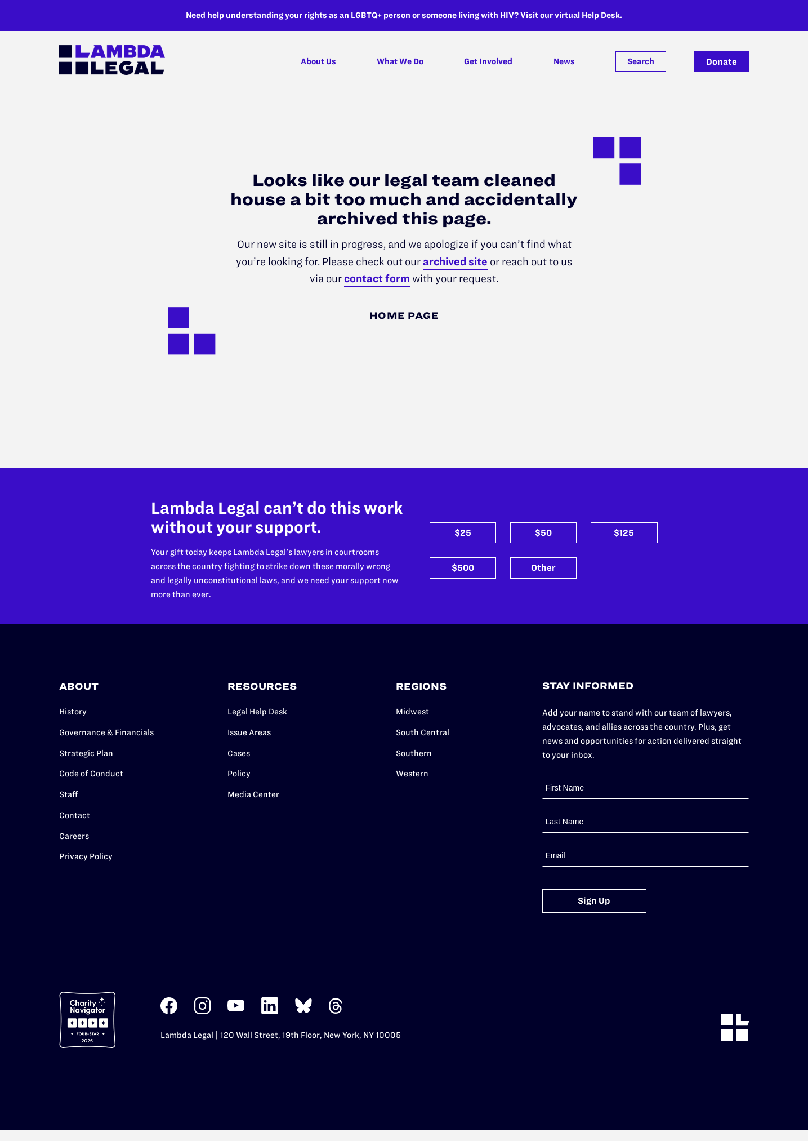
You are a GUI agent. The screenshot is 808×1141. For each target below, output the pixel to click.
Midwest (412, 711)
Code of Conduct (91, 773)
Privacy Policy (86, 856)
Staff (68, 794)
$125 (624, 533)
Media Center (253, 794)
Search (640, 61)
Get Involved (488, 61)
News (564, 61)
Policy (239, 773)
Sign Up (594, 900)
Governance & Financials (106, 732)
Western (412, 773)
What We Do (400, 61)
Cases (238, 753)
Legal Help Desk (257, 711)
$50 (543, 533)
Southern (414, 753)
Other (543, 567)
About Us (318, 61)
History (73, 711)
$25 (462, 533)
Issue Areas (249, 732)
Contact (74, 815)
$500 (463, 567)
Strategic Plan (86, 753)
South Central (422, 732)
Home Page (404, 315)
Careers (74, 836)
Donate (721, 61)
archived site (455, 262)
